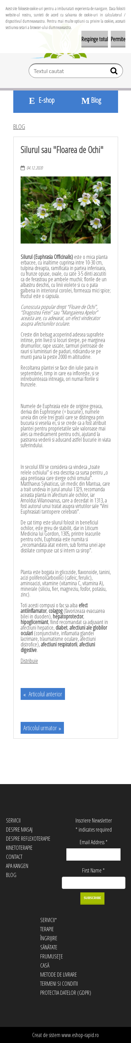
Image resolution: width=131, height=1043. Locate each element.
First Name (93, 870)
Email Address (94, 842)
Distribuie (29, 661)
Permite (118, 39)
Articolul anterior (45, 694)
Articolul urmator (40, 728)
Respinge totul (94, 39)
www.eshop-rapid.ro (80, 1035)
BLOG (19, 126)
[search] (115, 72)
